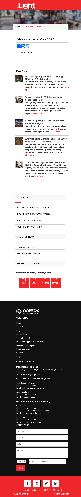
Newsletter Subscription (25, 345)
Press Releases (22, 334)
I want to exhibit (61, 494)
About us (20, 327)
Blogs (18, 330)
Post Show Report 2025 (29, 220)
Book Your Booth (23, 349)
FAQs (18, 356)
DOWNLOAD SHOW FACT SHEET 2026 (33, 214)
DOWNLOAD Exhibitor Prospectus (34, 207)
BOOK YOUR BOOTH (25, 247)
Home (17, 27)
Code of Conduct (23, 338)
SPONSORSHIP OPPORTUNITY (29, 227)
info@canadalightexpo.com (29, 374)
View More (37, 113)
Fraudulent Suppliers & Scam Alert (30, 341)
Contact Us (20, 353)
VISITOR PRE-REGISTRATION (28, 253)
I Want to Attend (20, 494)
